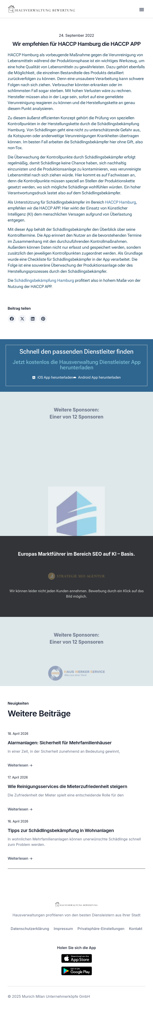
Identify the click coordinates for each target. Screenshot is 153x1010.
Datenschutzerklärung (30, 928)
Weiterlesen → (20, 765)
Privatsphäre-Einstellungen (100, 928)
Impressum (63, 928)
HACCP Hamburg (120, 202)
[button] (141, 9)
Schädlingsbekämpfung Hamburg (44, 280)
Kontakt (135, 928)
